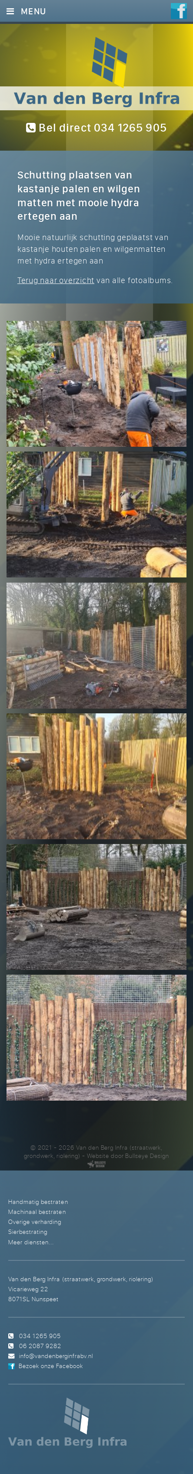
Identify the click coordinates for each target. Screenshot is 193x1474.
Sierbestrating (27, 1231)
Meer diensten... (31, 1242)
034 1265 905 (40, 1336)
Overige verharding (34, 1221)
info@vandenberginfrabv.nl (56, 1356)
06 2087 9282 (40, 1346)
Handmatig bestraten (38, 1201)
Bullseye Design (147, 1156)
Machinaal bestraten (37, 1211)
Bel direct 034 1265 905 (96, 127)
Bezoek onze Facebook (51, 1366)
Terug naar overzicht (55, 280)
